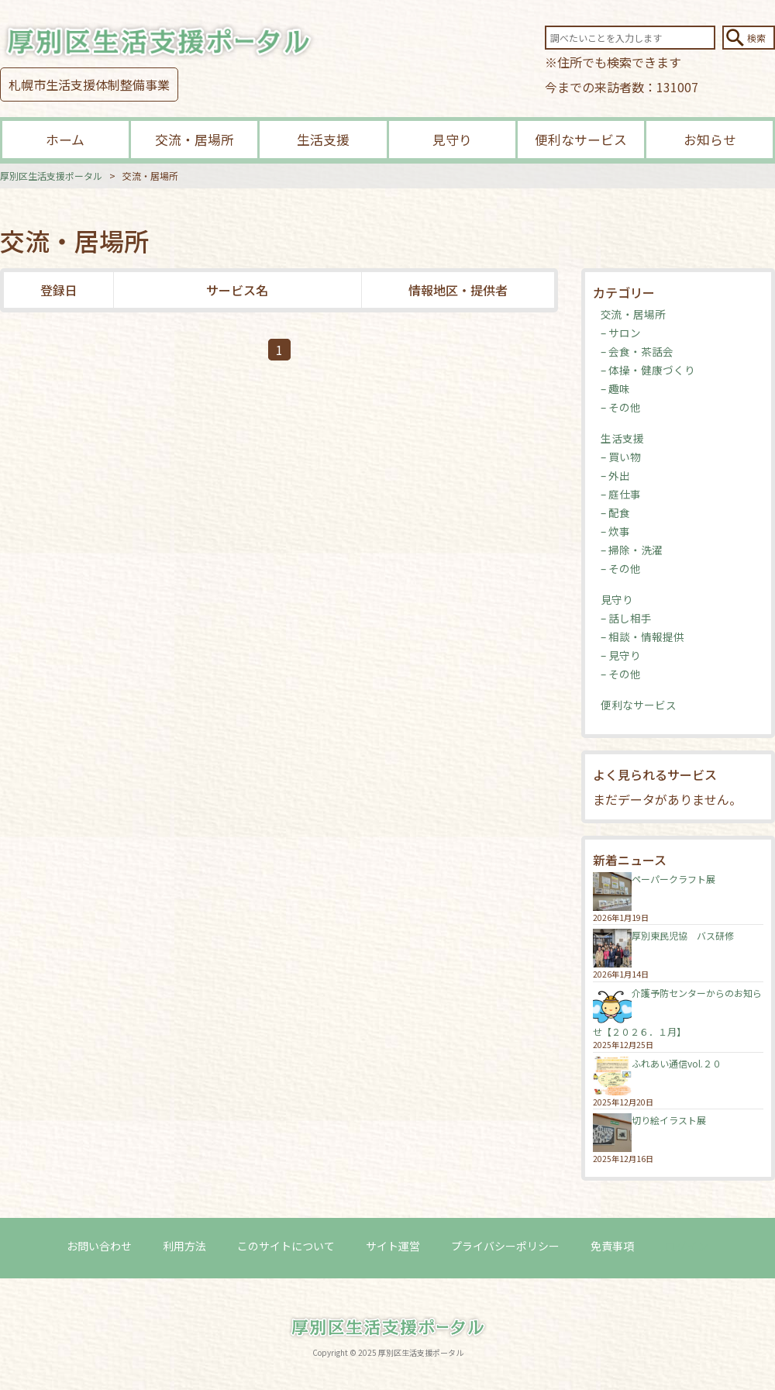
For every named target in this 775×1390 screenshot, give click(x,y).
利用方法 (184, 1246)
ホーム (65, 139)
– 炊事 (615, 531)
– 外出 (615, 475)
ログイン (686, 1246)
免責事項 (612, 1246)
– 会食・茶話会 (637, 351)
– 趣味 (615, 388)
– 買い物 (621, 456)
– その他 (621, 407)
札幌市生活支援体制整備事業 (89, 84)
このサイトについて (286, 1246)
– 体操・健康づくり (648, 370)
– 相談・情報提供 (642, 636)
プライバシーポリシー (505, 1246)
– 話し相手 (626, 618)
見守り (452, 139)
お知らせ (710, 139)
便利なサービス (581, 139)
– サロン (621, 332)
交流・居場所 (194, 139)
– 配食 (615, 512)
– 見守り (621, 655)
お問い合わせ (99, 1246)
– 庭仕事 (621, 494)
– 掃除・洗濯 (632, 549)
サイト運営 (393, 1246)
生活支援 (323, 139)
